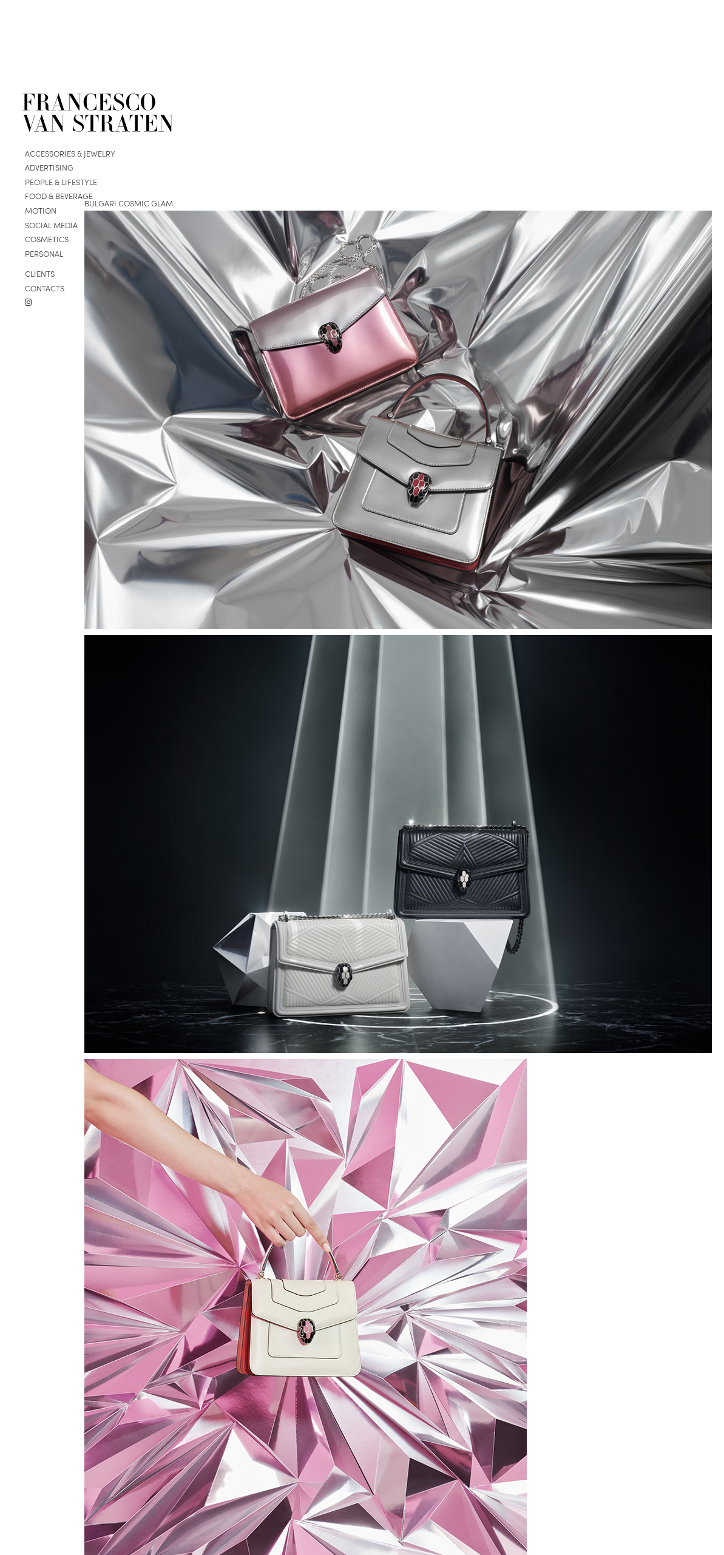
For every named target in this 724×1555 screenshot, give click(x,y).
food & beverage (59, 196)
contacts (44, 288)
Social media (51, 225)
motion (40, 210)
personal (44, 253)
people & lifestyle (61, 182)
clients (40, 273)
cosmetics (47, 239)
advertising (49, 167)
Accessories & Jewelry (70, 153)
